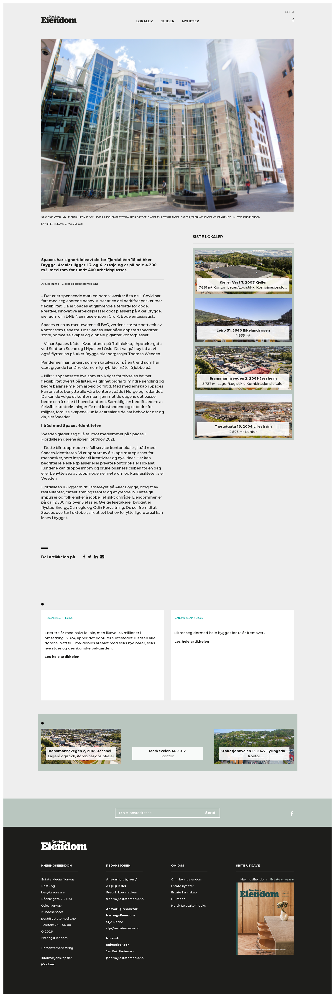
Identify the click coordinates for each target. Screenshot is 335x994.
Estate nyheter (182, 886)
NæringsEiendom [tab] (253, 879)
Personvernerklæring (57, 948)
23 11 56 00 (63, 925)
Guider (167, 21)
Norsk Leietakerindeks (188, 905)
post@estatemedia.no (58, 918)
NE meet (178, 899)
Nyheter (190, 21)
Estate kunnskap (184, 892)
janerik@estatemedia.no (125, 958)
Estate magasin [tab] (282, 879)
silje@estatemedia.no (84, 283)
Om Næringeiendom (186, 879)
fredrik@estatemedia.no (125, 899)
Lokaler (144, 21)
